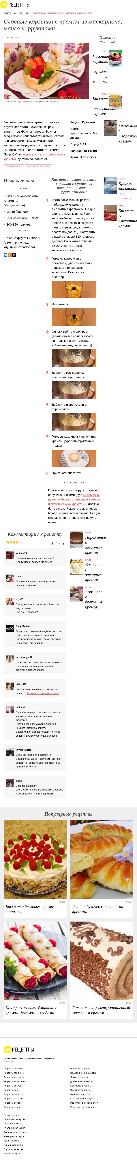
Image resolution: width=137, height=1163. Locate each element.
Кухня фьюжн (11, 1140)
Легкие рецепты (79, 1077)
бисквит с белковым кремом (43, 693)
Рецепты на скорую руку (84, 1103)
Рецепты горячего (14, 1073)
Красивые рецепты (81, 1085)
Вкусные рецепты (80, 1094)
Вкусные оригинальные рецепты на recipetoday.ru (19, 1049)
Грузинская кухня (13, 1149)
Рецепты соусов (13, 1103)
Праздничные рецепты (83, 1073)
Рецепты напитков (14, 1094)
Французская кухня (14, 1136)
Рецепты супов (12, 1107)
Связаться (8, 1061)
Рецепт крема (14, 166)
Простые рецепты (80, 1090)
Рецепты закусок (13, 1085)
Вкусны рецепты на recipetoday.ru (15, 4)
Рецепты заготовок (14, 1081)
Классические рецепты (83, 1098)
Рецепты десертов (14, 1077)
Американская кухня (15, 1132)
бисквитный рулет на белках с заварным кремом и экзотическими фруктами (74, 499)
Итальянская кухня (14, 1128)
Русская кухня (12, 1115)
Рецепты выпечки (13, 1068)
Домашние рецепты (38, 166)
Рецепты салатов (13, 1098)
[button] (133, 4)
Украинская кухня (14, 1145)
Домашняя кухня (13, 1123)
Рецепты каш (11, 1090)
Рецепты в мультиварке (83, 1107)
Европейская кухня (14, 1119)
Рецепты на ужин (80, 1068)
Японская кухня (12, 1153)
